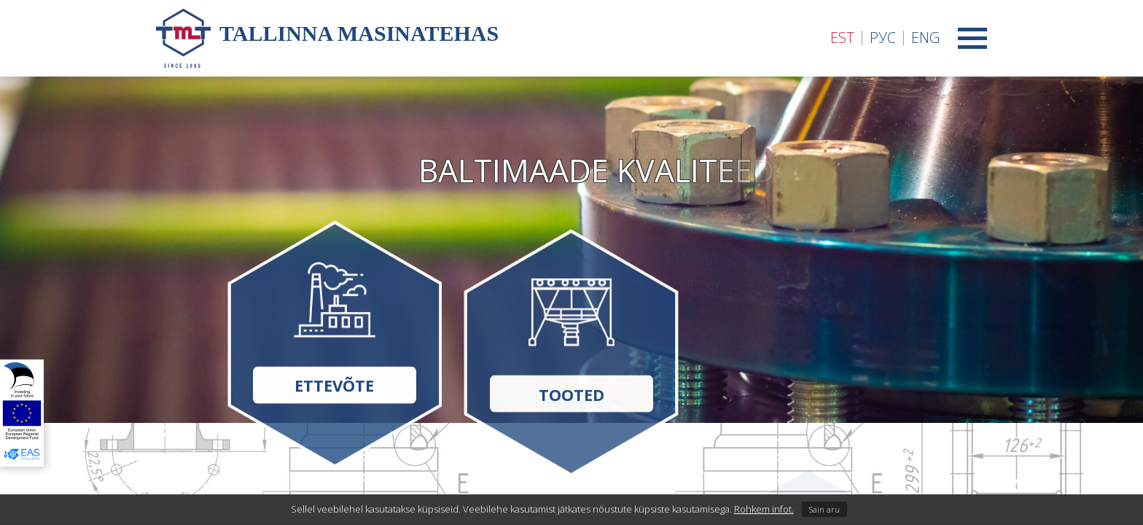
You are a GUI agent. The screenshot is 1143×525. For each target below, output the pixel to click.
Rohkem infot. (764, 509)
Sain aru (824, 509)
